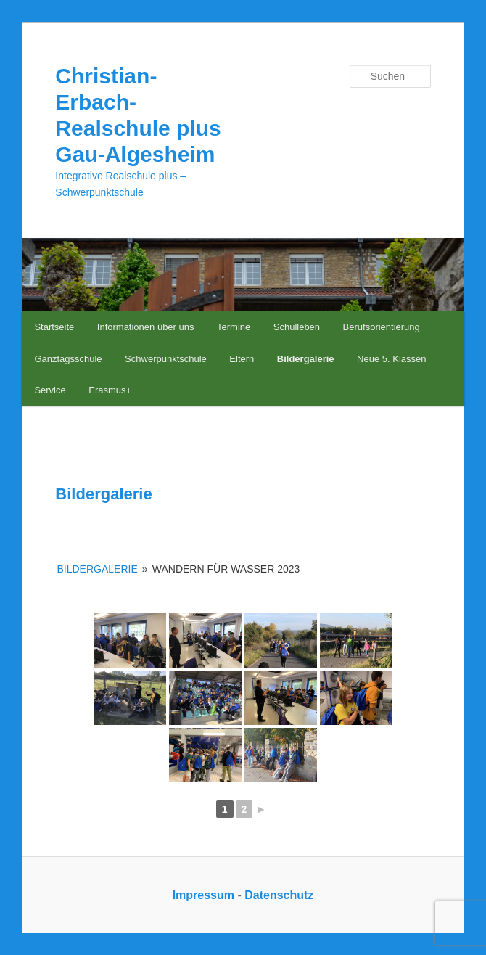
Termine (233, 326)
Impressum (203, 895)
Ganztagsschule (68, 358)
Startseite (54, 326)
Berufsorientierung (381, 326)
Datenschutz (278, 895)
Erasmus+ (109, 390)
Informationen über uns (145, 326)
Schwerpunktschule (166, 358)
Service (49, 390)
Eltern (241, 358)
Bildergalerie (305, 358)
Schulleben (296, 326)
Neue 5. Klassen (391, 358)
